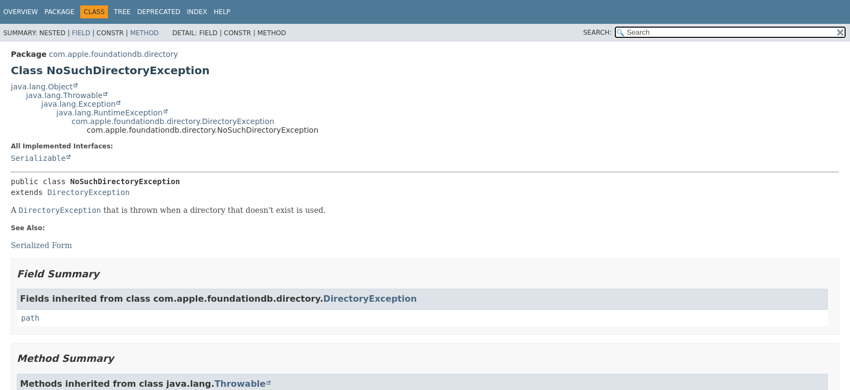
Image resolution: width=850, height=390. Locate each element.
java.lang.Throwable (64, 95)
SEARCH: (597, 32)
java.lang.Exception (78, 104)
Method (144, 33)
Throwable (240, 384)
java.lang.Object (42, 86)
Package (59, 12)
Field (81, 33)
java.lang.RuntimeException (109, 112)
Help (222, 12)
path (30, 318)
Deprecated (159, 12)
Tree (122, 12)
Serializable (38, 158)
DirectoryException (88, 192)
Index (197, 12)
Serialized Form (41, 245)
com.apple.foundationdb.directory (113, 54)
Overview (20, 12)
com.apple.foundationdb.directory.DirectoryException (173, 121)
